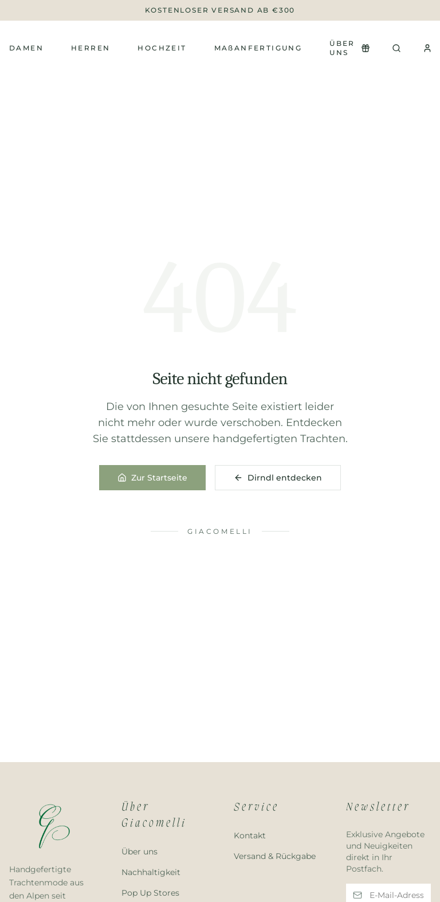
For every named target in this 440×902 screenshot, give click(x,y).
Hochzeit (162, 48)
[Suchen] (396, 48)
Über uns (342, 48)
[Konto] (427, 48)
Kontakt (250, 835)
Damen (26, 48)
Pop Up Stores (150, 892)
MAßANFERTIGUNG (258, 48)
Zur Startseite (152, 478)
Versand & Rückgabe (275, 856)
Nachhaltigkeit (150, 872)
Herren (90, 48)
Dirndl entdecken (278, 478)
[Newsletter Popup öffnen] (365, 48)
